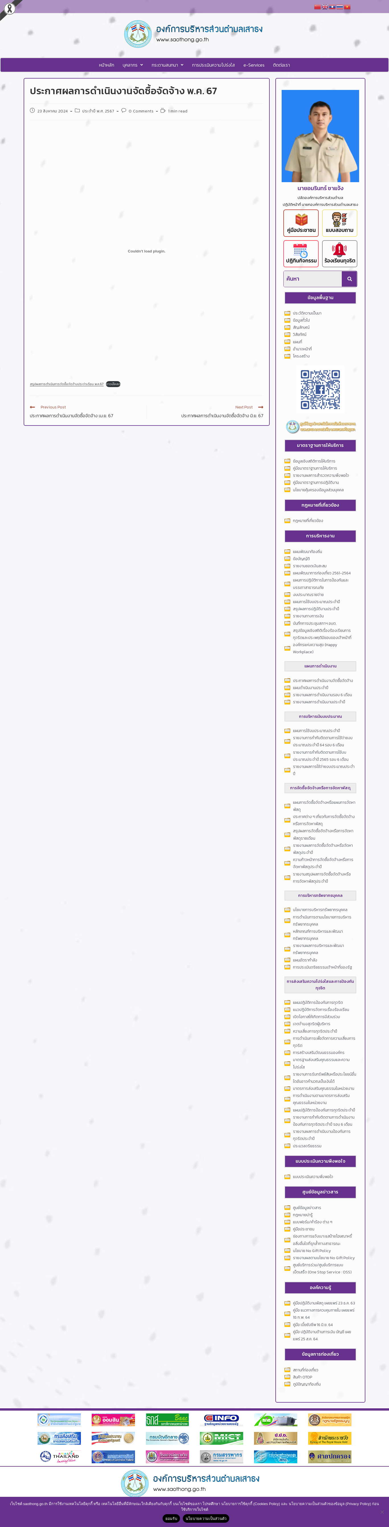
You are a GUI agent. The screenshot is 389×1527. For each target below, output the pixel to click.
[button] (132, 65)
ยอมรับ (171, 1518)
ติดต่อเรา (281, 64)
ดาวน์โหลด (113, 384)
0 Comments (141, 111)
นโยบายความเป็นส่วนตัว (206, 1518)
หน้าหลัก (106, 64)
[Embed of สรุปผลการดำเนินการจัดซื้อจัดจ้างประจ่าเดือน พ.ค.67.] (146, 251)
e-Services (254, 64)
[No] (382, 1512)
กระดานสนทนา (167, 64)
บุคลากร (133, 64)
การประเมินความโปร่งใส (213, 64)
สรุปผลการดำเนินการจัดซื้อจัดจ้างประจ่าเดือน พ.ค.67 (67, 384)
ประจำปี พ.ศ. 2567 (98, 111)
